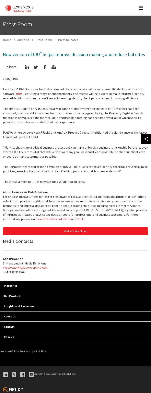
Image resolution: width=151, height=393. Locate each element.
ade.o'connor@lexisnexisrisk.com (25, 268)
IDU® (19, 94)
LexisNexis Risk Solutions (54, 219)
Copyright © (39, 373)
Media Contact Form (75, 231)
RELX (80, 219)
